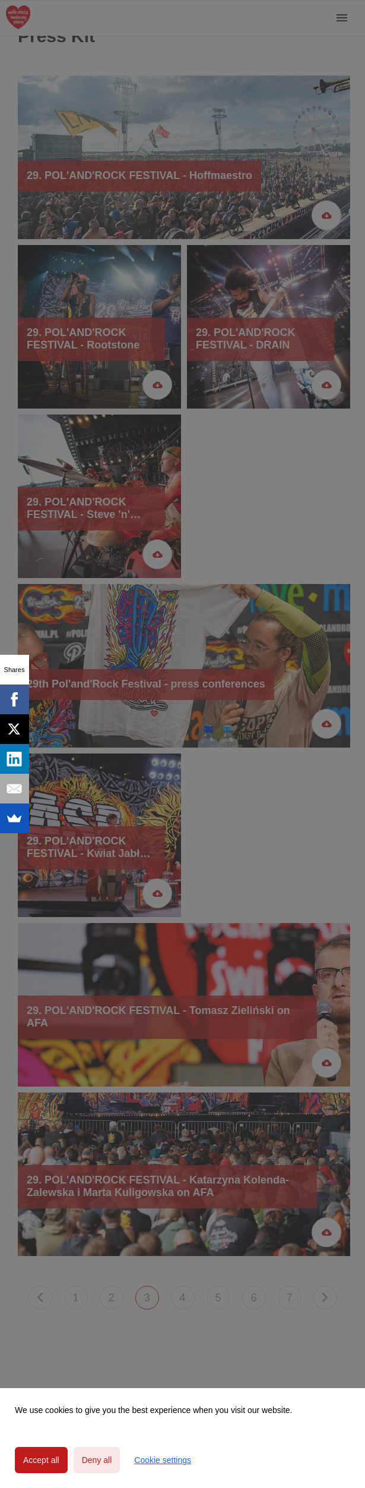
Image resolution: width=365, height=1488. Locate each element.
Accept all (41, 1460)
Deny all (97, 1460)
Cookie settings (162, 1460)
